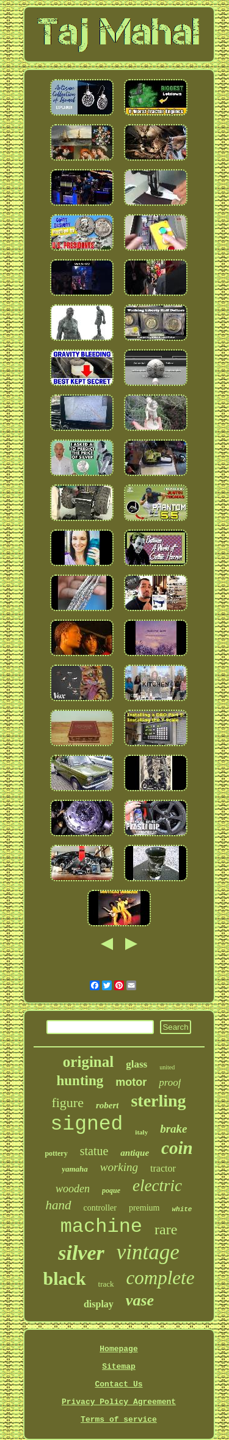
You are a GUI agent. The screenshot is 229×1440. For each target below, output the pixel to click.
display (99, 1304)
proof (170, 1082)
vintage (148, 1252)
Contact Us (118, 1384)
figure (67, 1102)
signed (87, 1124)
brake (173, 1128)
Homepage (118, 1349)
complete (160, 1277)
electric (157, 1185)
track (106, 1283)
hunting (80, 1080)
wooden (73, 1189)
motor (131, 1082)
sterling (158, 1100)
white (182, 1209)
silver (81, 1253)
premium (144, 1207)
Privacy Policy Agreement (119, 1402)
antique (134, 1153)
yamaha (75, 1168)
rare (165, 1229)
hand (58, 1205)
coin (177, 1148)
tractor (163, 1168)
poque (111, 1190)
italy (141, 1132)
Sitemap (119, 1366)
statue (94, 1151)
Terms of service (119, 1419)
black (64, 1278)
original (88, 1062)
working (119, 1167)
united (167, 1067)
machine (101, 1226)
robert (107, 1105)
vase (140, 1300)
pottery (56, 1153)
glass (136, 1064)
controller (100, 1207)
